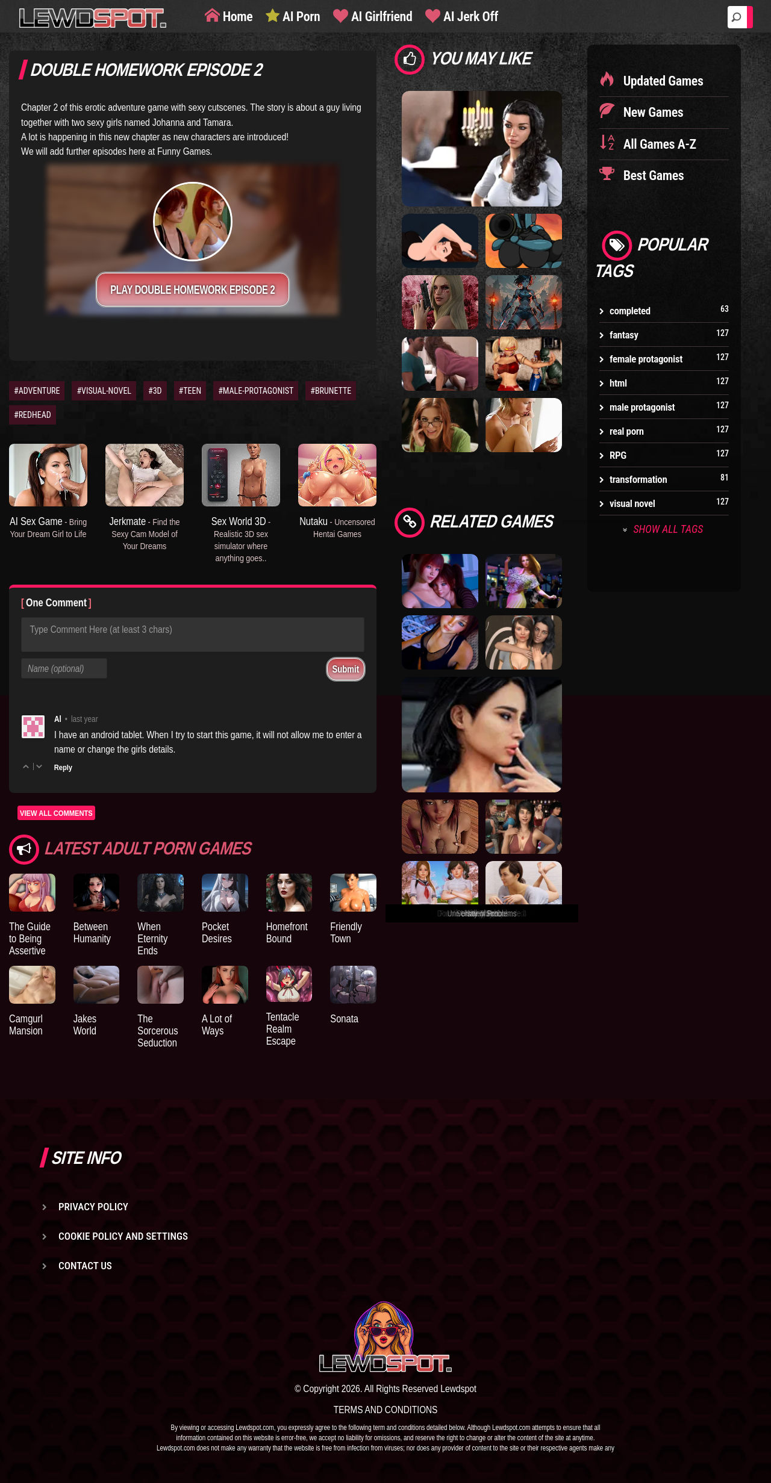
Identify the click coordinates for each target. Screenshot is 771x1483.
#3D (155, 391)
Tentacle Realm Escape (282, 1028)
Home (236, 16)
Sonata (344, 1018)
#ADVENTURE (37, 391)
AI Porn (299, 16)
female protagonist (646, 359)
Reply (63, 767)
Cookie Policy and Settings (123, 1236)
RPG (618, 455)
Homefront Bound (287, 932)
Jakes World (85, 1024)
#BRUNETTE (330, 391)
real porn (627, 431)
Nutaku (337, 527)
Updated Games (662, 81)
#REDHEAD (32, 415)
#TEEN (190, 391)
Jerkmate (144, 533)
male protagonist (642, 407)
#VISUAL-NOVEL (103, 391)
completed (630, 311)
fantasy (624, 335)
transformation (638, 479)
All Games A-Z (658, 144)
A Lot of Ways (217, 1024)
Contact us (85, 1266)
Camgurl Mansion (26, 1024)
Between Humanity (92, 932)
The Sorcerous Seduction (157, 1030)
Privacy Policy (93, 1207)
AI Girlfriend (380, 16)
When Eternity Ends (152, 938)
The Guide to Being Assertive (30, 938)
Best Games (652, 175)
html (618, 383)
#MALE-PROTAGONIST (255, 391)
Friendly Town (346, 932)
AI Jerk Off (469, 16)
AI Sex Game (48, 527)
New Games (651, 112)
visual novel (632, 503)
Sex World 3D (240, 538)
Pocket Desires (217, 932)
